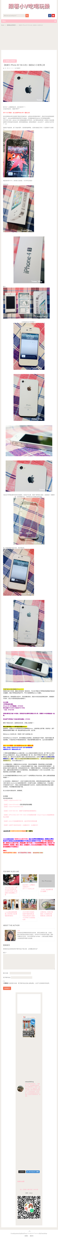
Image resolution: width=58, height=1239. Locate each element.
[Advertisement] (29, 38)
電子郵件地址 (7, 977)
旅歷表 (26, 1236)
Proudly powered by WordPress (19, 1233)
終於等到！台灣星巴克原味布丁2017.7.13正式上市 (29, 886)
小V (5, 68)
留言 (4, 952)
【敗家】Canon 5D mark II (11, 804)
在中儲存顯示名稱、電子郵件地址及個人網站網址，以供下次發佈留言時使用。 (26, 983)
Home (2, 25)
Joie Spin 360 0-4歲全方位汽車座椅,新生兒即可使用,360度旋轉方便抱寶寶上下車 (11, 891)
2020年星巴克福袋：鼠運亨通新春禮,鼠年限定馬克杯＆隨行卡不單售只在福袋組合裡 (29, 915)
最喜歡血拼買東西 (11, 25)
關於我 (31, 1236)
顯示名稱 (5, 973)
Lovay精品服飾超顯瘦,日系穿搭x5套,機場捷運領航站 (11, 914)
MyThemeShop (43, 1233)
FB (7, 107)
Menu (4, 21)
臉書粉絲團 (20, 1181)
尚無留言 (18, 68)
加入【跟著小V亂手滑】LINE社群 (29, 1189)
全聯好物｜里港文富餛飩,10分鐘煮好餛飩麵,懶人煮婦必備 (46, 914)
